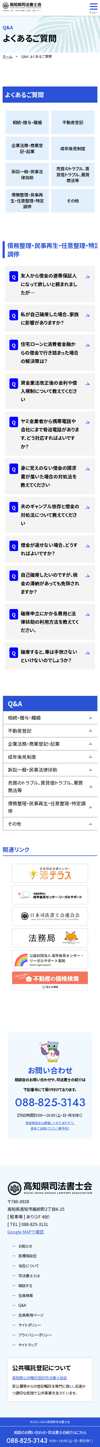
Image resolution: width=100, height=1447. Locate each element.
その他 (14, 823)
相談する (25, 1285)
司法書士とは (29, 1275)
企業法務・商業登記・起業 (34, 743)
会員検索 (25, 1295)
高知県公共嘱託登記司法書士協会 (39, 1377)
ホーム (7, 56)
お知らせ (25, 1246)
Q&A (22, 1305)
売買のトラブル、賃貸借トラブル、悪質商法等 (45, 786)
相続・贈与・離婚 (24, 717)
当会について (28, 1265)
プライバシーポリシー (35, 1335)
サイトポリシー (29, 1325)
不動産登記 (19, 730)
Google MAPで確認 (25, 1232)
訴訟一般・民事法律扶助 (32, 769)
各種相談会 (27, 1255)
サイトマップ (27, 1344)
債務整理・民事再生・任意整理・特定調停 (47, 807)
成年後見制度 (22, 756)
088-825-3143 (50, 1102)
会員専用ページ (31, 1315)
